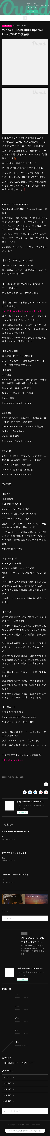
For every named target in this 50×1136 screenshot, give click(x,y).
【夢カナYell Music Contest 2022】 (30, 1043)
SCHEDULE (7, 25)
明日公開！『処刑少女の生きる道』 (18, 875)
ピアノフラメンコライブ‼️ (14, 853)
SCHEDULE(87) (8, 777)
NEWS (27, 1064)
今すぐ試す (32, 11)
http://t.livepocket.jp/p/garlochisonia (22, 311)
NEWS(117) (19, 777)
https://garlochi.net (12, 760)
